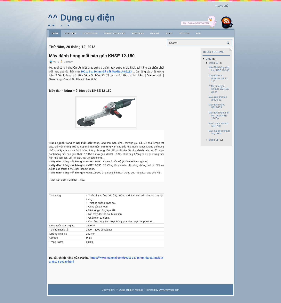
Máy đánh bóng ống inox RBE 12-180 (218, 69)
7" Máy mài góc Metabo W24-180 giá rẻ (218, 89)
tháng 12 (213, 63)
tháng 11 (213, 140)
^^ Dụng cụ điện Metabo (129, 289)
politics (184, 33)
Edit (198, 33)
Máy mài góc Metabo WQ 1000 (219, 132)
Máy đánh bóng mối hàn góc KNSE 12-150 (91, 56)
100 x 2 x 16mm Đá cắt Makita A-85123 (106, 71)
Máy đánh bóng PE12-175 (216, 106)
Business (70, 33)
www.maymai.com (169, 289)
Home (55, 33)
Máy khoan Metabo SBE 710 (218, 124)
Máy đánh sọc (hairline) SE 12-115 (218, 78)
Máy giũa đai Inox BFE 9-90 (217, 98)
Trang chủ (221, 6)
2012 (209, 58)
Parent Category (114, 33)
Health (154, 33)
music (169, 33)
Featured (137, 33)
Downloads (90, 33)
